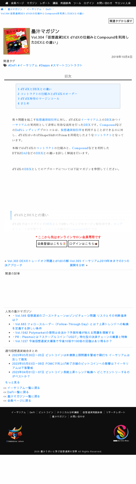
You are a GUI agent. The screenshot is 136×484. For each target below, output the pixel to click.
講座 (55, 3)
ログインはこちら (83, 243)
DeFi (48, 9)
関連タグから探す (121, 21)
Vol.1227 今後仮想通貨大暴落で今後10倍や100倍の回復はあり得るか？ (63, 341)
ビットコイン (46, 412)
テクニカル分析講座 (68, 412)
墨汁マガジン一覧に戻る (23, 396)
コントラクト (103, 135)
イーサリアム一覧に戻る (23, 388)
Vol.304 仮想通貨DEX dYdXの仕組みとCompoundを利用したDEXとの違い (42, 13)
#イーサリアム (28, 65)
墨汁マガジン (15, 9)
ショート (21, 229)
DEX (108, 119)
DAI (24, 153)
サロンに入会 (123, 3)
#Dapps (44, 65)
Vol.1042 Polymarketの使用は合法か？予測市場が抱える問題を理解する (64, 332)
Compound (108, 125)
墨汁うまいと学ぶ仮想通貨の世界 (59, 451)
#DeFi (12, 65)
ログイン (89, 3)
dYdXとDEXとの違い (35, 89)
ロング (118, 224)
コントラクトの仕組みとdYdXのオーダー (47, 94)
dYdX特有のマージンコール (39, 98)
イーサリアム (34, 9)
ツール (77, 3)
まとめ (23, 103)
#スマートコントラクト (67, 65)
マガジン (32, 3)
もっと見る (12, 382)
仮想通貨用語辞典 (92, 412)
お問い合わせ (104, 3)
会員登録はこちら (52, 243)
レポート (45, 3)
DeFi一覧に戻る (18, 392)
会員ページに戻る (19, 400)
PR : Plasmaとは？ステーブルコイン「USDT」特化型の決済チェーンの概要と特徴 (71, 337)
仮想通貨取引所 (46, 119)
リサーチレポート (116, 412)
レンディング (31, 130)
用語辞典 (65, 3)
